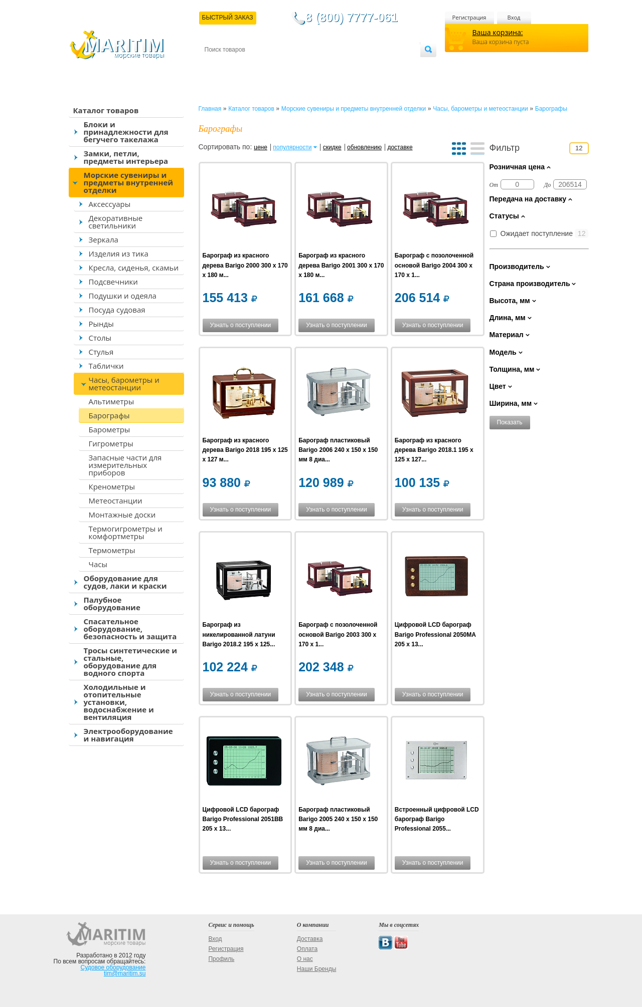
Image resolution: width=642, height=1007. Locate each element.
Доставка (253, 66)
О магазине (324, 66)
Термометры (112, 550)
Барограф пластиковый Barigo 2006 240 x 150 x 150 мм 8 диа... (338, 450)
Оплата (287, 66)
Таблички (106, 366)
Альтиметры (111, 401)
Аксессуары (110, 204)
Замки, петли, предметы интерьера (126, 157)
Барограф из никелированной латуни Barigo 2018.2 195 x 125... (239, 634)
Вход (514, 17)
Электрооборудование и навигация (128, 734)
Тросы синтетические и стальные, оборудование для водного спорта (131, 661)
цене (260, 147)
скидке (332, 147)
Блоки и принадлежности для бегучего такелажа (126, 131)
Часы (98, 564)
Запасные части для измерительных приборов (125, 464)
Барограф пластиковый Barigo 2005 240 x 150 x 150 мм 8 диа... (338, 819)
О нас (305, 958)
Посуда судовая (117, 310)
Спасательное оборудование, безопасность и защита (130, 628)
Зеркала (103, 239)
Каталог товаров (106, 110)
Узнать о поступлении (240, 325)
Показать (510, 422)
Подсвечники (113, 282)
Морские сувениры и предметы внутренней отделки (129, 182)
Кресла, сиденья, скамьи (134, 268)
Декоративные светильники (116, 221)
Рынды (101, 324)
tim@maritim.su (125, 973)
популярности (292, 147)
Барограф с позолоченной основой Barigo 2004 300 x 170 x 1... (434, 265)
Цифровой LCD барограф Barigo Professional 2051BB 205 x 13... (243, 819)
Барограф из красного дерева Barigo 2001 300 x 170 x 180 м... (341, 265)
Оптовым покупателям (388, 66)
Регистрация (469, 17)
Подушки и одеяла (122, 296)
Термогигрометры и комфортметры (126, 532)
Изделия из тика (118, 253)
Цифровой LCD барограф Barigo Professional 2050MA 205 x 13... (435, 634)
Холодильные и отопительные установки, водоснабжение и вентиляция (119, 702)
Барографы (109, 415)
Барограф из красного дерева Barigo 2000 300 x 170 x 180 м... (245, 265)
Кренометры (112, 486)
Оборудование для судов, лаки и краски (125, 582)
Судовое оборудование (113, 967)
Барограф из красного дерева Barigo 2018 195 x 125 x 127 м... (245, 450)
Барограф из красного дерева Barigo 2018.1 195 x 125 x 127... (434, 450)
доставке (399, 147)
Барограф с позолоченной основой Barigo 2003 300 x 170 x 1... (337, 634)
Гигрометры (111, 443)
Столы (100, 338)
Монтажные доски (122, 515)
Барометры (109, 429)
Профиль (221, 958)
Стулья (101, 352)
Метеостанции (115, 500)
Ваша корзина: (497, 32)
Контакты (216, 66)
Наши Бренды (316, 968)
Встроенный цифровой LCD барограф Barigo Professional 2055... (437, 819)
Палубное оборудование (112, 603)
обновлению (364, 147)
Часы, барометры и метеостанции (124, 383)
